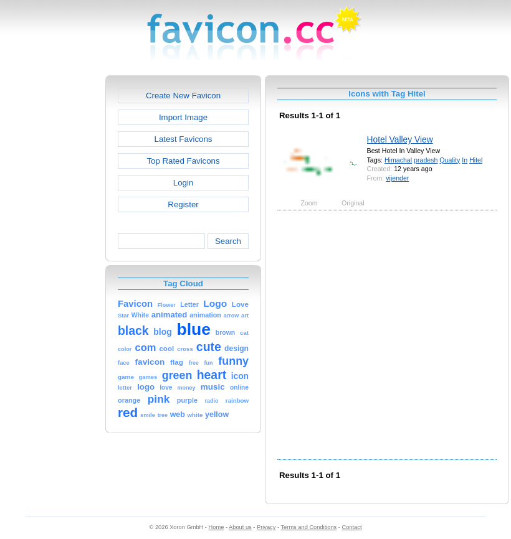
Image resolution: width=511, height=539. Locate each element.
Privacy (266, 527)
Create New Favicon (183, 95)
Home (216, 527)
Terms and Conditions (308, 527)
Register (183, 204)
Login (183, 182)
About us (240, 527)
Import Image (183, 117)
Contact (352, 527)
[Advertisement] (123, 334)
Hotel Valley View (400, 139)
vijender (397, 178)
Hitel (475, 160)
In (464, 160)
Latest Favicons (184, 139)
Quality (449, 160)
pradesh (425, 160)
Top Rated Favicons (182, 161)
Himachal (398, 160)
